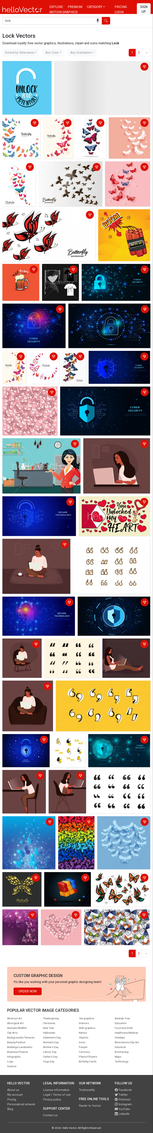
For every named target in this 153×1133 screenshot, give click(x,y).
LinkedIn (122, 1114)
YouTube (122, 1109)
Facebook (123, 1090)
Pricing (121, 7)
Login (119, 12)
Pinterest (122, 1099)
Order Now (28, 991)
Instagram (123, 1104)
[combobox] (20, 52)
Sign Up (143, 9)
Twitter (121, 1094)
